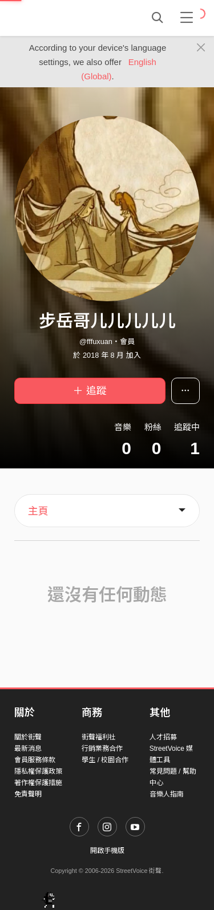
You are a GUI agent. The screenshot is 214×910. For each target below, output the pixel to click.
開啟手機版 (107, 851)
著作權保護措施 (38, 783)
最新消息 (28, 749)
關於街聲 (28, 737)
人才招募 (163, 737)
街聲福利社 (99, 737)
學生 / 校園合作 (105, 760)
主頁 (38, 511)
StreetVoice (61, 17)
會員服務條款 (34, 760)
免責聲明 (28, 794)
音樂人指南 (167, 794)
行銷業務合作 (102, 749)
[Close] (201, 48)
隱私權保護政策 (38, 771)
